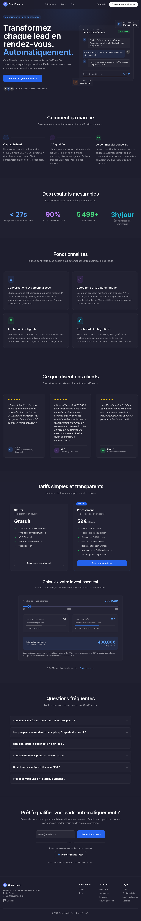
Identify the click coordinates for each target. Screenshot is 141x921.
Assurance (104, 893)
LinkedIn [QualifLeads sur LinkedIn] (9, 900)
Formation (103, 897)
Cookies (126, 901)
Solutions (51, 4)
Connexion (102, 4)
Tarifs (63, 4)
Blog (73, 4)
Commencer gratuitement (124, 4)
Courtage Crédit (106, 901)
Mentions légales (130, 897)
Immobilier (103, 889)
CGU (125, 889)
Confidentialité (129, 893)
